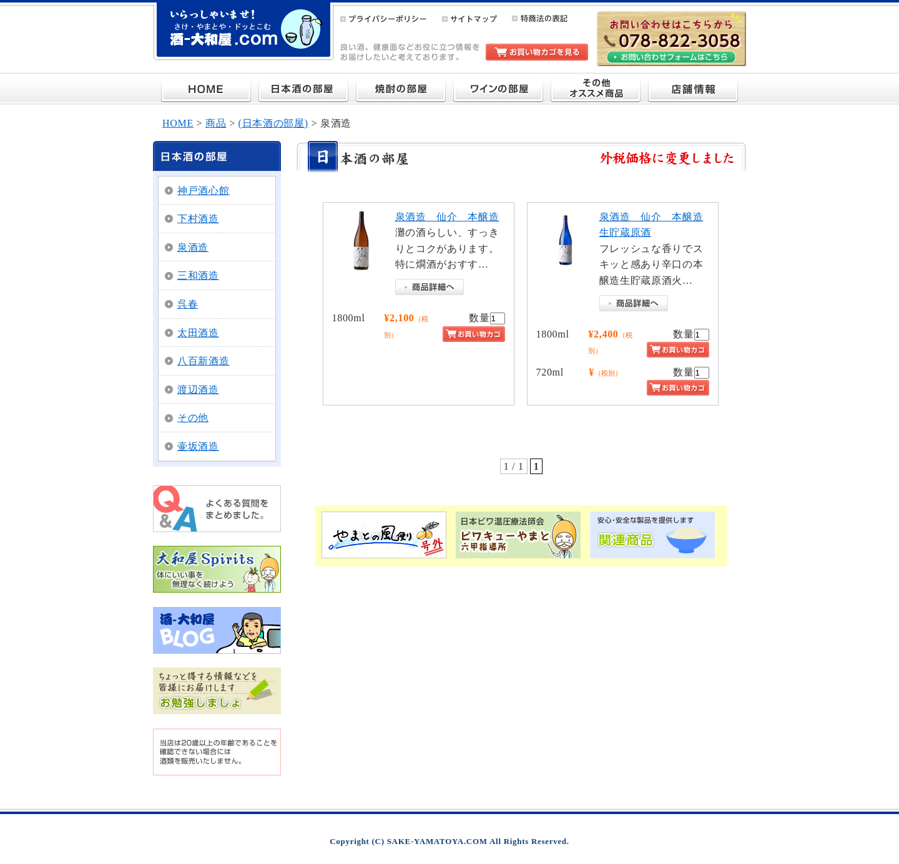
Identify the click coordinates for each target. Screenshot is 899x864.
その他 (193, 417)
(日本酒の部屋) (273, 123)
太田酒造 (198, 333)
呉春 (187, 304)
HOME (178, 123)
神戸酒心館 (203, 190)
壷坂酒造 (198, 446)
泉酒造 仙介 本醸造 (447, 216)
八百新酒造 (203, 361)
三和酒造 (198, 275)
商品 (215, 123)
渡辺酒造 (198, 389)
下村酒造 (198, 218)
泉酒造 (193, 247)
